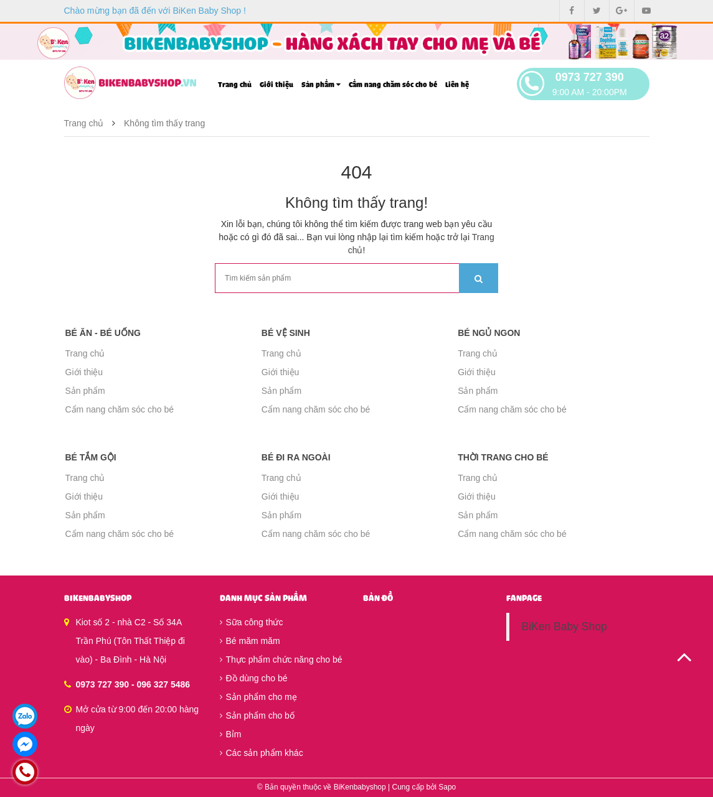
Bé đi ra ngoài (296, 457)
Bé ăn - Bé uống (103, 333)
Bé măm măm (250, 641)
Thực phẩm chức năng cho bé (281, 659)
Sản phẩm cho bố (257, 715)
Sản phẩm (321, 84)
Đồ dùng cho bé (254, 678)
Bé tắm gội (90, 457)
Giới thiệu (276, 85)
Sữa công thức (251, 622)
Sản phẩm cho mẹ (258, 696)
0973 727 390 (589, 77)
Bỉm (231, 734)
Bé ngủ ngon (489, 333)
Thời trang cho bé (503, 457)
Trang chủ (235, 85)
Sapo (447, 787)
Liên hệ (457, 85)
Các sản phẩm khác (261, 752)
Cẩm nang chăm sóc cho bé (393, 85)
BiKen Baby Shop (564, 626)
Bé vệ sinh (286, 333)
